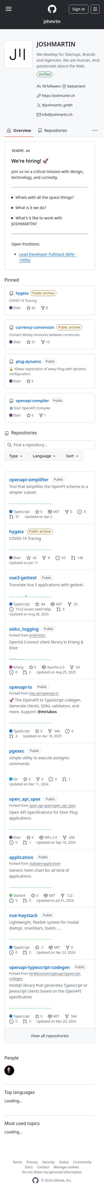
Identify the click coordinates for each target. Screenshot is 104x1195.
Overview (19, 130)
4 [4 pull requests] (13, 736)
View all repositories (50, 1035)
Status (64, 1162)
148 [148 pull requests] (77, 557)
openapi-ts (20, 687)
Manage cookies (66, 1167)
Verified (45, 74)
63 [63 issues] (60, 557)
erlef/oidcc (37, 635)
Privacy (32, 1162)
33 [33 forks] (72, 604)
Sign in (78, 9)
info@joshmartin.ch (57, 114)
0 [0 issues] (81, 511)
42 (30, 307)
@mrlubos (47, 711)
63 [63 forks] (75, 667)
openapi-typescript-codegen (39, 967)
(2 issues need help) (35, 609)
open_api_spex (24, 799)
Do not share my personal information (52, 1172)
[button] (95, 130)
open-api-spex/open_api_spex (52, 805)
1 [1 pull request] (66, 779)
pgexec (16, 751)
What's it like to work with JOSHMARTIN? (36, 220)
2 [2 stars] (39, 947)
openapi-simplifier (29, 480)
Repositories (52, 130)
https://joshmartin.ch (58, 95)
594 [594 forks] (71, 1016)
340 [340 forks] (54, 731)
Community (82, 1162)
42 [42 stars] (31, 557)
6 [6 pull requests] (60, 609)
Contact (43, 1167)
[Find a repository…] (49, 444)
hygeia (16, 531)
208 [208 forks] (68, 837)
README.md (21, 151)
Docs (29, 1167)
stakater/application (45, 863)
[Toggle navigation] (8, 9)
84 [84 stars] (40, 604)
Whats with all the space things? (45, 197)
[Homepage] (52, 9)
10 (45, 342)
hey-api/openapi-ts (44, 693)
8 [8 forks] (46, 557)
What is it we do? (31, 207)
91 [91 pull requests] (14, 516)
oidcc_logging (24, 629)
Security (48, 1162)
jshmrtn (52, 21)
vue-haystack (23, 915)
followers (51, 86)
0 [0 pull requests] (27, 672)
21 (30, 342)
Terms (17, 1162)
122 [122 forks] (66, 895)
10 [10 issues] (14, 609)
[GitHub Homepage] (35, 1180)
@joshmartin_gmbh (57, 105)
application (21, 857)
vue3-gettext (23, 578)
